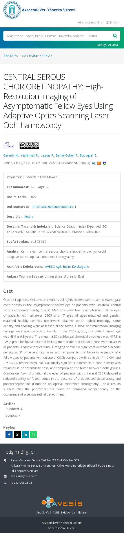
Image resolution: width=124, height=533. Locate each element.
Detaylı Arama (107, 44)
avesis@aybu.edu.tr (24, 476)
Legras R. (47, 155)
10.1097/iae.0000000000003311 (53, 207)
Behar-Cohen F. (67, 155)
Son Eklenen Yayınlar (37, 55)
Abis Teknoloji (57, 528)
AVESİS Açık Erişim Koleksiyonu (67, 266)
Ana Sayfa (11, 55)
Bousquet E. (88, 155)
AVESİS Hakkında (64, 512)
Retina (28, 216)
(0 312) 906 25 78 (21, 483)
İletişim (83, 512)
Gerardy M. (11, 155)
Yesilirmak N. (30, 155)
